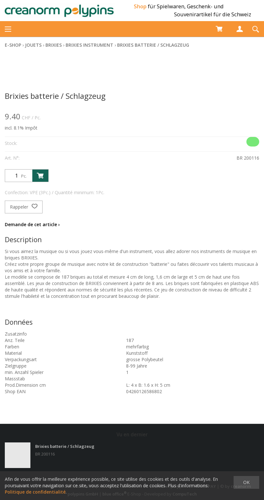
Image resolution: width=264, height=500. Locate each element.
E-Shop (13, 45)
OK (246, 482)
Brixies (53, 45)
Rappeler (23, 207)
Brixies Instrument (89, 45)
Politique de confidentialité (35, 492)
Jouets (33, 45)
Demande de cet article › (32, 224)
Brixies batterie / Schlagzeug (153, 45)
